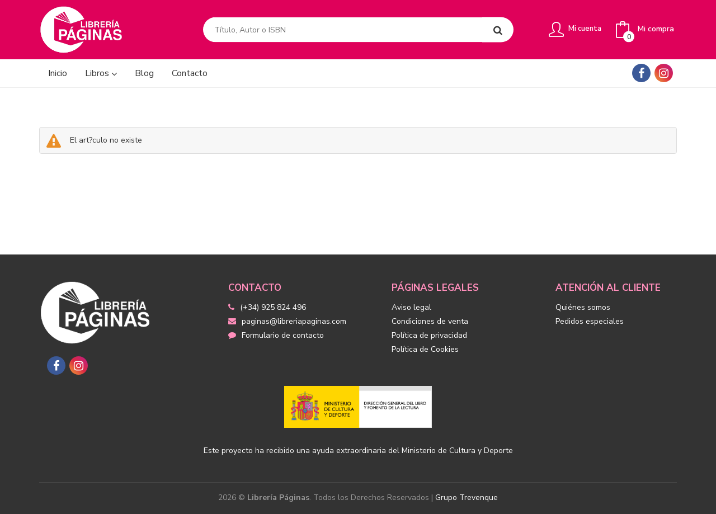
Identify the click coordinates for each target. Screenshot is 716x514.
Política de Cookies (425, 349)
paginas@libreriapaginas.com (287, 321)
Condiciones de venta (430, 321)
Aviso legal (411, 307)
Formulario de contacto (276, 335)
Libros (101, 73)
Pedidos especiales (589, 321)
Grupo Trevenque (466, 497)
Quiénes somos (582, 307)
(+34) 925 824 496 (273, 307)
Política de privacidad (429, 335)
